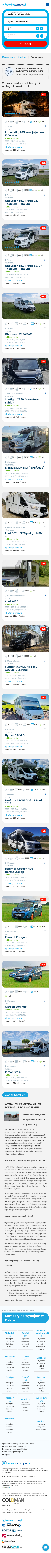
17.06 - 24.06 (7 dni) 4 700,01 (16, 408)
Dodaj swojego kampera (12, 1451)
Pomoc (25, 1476)
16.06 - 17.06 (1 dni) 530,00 (15, 340)
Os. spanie (11, 35)
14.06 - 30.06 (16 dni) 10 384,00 (17, 812)
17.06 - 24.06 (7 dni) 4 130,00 (16, 209)
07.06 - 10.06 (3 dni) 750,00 (15, 1012)
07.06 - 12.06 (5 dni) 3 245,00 (16, 809)
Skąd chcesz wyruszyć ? (16, 12)
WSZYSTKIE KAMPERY (15, 1094)
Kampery (6, 1454)
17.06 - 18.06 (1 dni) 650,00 (15, 544)
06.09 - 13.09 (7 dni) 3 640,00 (16, 743)
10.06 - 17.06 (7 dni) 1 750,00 (15, 945)
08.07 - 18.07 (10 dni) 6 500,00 (16, 1080)
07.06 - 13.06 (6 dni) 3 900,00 (16, 607)
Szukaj (25, 43)
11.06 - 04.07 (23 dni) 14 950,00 (16, 675)
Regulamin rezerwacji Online (14, 1449)
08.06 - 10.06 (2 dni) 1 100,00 (16, 542)
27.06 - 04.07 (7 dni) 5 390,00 (16, 476)
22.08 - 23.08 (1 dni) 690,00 (15, 678)
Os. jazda (11, 27)
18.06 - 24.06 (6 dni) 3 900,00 (16, 274)
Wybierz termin (12, 20)
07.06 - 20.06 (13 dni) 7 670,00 (16, 473)
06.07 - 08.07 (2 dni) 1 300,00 (16, 1077)
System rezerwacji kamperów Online (18, 1443)
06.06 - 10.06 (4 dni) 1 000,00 (16, 943)
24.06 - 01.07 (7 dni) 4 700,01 (16, 411)
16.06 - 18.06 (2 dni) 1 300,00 (15, 610)
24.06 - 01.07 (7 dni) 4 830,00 (16, 277)
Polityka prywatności (11, 1476)
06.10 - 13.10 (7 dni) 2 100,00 (15, 144)
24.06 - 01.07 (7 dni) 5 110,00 (15, 212)
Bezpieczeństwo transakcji (14, 1446)
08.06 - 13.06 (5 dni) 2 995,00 (16, 877)
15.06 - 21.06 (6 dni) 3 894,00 (16, 880)
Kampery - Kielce (14, 57)
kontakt (33, 1476)
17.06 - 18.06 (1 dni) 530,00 (15, 342)
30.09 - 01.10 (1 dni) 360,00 (15, 141)
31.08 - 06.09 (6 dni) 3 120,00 (16, 741)
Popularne (37, 57)
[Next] (48, 57)
